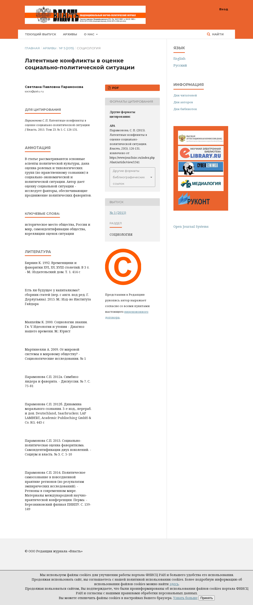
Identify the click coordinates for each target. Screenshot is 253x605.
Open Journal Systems (191, 226)
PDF (115, 88)
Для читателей (185, 95)
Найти (217, 34)
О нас (89, 34)
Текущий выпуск (40, 34)
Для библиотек (185, 109)
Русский (180, 65)
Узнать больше (185, 598)
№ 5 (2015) (66, 48)
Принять (206, 598)
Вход (223, 9)
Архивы (70, 34)
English (179, 58)
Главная (32, 48)
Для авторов (183, 102)
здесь (174, 584)
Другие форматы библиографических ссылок (129, 177)
